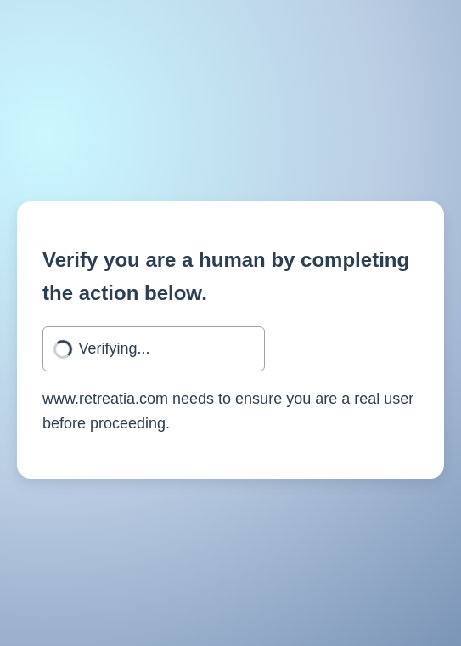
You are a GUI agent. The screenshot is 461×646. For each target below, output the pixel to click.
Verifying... (114, 348)
